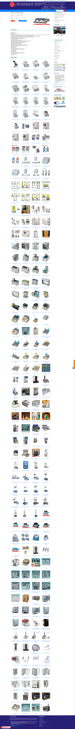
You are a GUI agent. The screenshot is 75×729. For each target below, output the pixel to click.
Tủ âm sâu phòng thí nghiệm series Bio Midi (35, 673)
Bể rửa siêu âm (46, 235)
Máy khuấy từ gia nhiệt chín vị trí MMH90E (46, 344)
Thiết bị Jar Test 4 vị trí (25, 295)
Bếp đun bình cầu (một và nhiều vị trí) (15, 186)
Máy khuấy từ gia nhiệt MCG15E (25, 356)
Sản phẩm (19, 10)
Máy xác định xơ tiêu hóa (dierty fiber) (35, 429)
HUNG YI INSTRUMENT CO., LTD (58, 50)
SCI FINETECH (56, 58)
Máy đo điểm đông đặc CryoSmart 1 (15, 392)
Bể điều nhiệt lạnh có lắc (15, 271)
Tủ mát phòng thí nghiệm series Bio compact (25, 685)
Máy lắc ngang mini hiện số (35, 307)
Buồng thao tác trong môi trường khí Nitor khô (46, 526)
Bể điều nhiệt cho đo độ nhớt (46, 575)
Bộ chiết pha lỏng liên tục (35, 466)
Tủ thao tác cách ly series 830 (25, 539)
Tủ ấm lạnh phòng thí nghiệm (15, 697)
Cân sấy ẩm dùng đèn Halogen (15, 127)
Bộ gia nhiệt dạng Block (15, 332)
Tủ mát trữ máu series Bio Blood (46, 673)
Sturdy (55, 59)
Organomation (56, 56)
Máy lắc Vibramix (35, 320)
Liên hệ (51, 10)
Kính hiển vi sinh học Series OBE (15, 65)
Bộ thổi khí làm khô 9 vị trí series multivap (15, 502)
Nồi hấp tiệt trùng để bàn (15, 563)
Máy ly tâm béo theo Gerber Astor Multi (25, 405)
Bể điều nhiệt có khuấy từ (15, 599)
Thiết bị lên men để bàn (25, 429)
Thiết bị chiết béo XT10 (25, 441)
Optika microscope (57, 55)
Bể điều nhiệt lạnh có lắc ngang (15, 587)
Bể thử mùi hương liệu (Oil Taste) (46, 320)
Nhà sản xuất (24, 10)
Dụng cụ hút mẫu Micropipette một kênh (46, 660)
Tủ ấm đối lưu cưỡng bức (35, 127)
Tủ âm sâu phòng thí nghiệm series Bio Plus (25, 673)
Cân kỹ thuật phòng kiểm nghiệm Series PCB (25, 89)
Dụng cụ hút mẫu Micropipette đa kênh (35, 660)
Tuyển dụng (47, 10)
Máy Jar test (25, 551)
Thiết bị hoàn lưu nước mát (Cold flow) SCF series (35, 587)
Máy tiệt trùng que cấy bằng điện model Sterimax (35, 624)
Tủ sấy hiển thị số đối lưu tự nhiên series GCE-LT (15, 624)
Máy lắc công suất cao (15, 150)
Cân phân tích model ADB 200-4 (35, 114)
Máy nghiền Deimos (25, 392)
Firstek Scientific (56, 47)
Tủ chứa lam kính (25, 454)
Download (35, 10)
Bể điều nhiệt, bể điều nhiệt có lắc (15, 222)
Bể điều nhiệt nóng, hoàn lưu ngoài (35, 258)
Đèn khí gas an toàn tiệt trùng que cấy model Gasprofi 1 (25, 636)
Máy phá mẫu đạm (15, 380)
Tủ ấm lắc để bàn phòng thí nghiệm (15, 235)
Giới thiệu (15, 10)
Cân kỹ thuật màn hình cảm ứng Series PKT (35, 65)
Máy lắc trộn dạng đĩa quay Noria (46, 295)
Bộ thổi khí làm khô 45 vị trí (35, 502)
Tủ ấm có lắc (35, 708)
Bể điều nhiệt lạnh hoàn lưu (46, 210)
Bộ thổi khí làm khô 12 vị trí (25, 514)
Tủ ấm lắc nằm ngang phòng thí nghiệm (25, 235)
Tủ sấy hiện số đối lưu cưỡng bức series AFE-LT (35, 611)
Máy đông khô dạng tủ (25, 575)
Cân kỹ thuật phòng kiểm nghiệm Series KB (15, 89)
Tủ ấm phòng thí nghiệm (46, 247)
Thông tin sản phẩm (18, 18)
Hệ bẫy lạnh (25, 332)
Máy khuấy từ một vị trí (35, 198)
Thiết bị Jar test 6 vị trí (46, 283)
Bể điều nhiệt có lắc (25, 271)
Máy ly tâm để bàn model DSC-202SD (15, 173)
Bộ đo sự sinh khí (46, 429)
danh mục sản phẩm (57, 12)
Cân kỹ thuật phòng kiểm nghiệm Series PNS (25, 77)
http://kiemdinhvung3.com (58, 9)
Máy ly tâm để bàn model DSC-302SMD (25, 161)
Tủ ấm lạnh (25, 247)
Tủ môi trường (46, 563)
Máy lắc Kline (25, 320)
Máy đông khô (35, 575)
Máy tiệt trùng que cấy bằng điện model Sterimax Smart (46, 624)
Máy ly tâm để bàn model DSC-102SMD (25, 173)
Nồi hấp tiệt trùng (35, 332)
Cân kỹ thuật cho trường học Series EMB (35, 89)
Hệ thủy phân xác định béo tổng (15, 441)
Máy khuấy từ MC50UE (25, 369)
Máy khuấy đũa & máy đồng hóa (35, 186)
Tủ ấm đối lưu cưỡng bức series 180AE (35, 454)
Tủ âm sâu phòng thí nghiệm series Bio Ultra (15, 673)
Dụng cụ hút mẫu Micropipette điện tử (25, 660)
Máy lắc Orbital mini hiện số (15, 320)
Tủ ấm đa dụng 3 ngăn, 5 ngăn (15, 575)
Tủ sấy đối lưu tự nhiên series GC (25, 611)
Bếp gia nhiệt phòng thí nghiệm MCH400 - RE (25, 344)
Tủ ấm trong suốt (35, 247)
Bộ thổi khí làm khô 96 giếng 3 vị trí (15, 477)
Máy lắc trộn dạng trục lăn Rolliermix (15, 307)
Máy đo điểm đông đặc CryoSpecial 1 (46, 380)
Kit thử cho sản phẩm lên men (25, 417)
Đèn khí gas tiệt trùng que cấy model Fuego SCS (35, 636)
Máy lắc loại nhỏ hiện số (25, 150)
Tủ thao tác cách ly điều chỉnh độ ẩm (46, 514)
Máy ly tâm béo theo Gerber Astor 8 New (35, 405)
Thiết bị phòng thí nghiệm (18, 12)
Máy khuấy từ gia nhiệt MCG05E (35, 356)
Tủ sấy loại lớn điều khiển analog (35, 599)
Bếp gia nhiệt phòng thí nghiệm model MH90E (46, 332)
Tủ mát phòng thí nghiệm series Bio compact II (15, 685)
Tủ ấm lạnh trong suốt (15, 247)
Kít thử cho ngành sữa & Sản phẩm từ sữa (46, 405)
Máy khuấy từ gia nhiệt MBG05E (46, 356)
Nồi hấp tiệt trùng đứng (35, 235)
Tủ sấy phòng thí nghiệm (35, 210)
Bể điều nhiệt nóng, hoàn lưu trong (15, 283)
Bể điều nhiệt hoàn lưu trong (46, 138)
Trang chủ (11, 10)
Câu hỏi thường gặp (41, 10)
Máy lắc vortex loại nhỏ (15, 161)
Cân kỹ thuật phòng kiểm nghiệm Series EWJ (35, 77)
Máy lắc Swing (25, 307)
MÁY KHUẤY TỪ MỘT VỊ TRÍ (25, 186)
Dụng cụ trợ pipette (15, 660)
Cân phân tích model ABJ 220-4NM (25, 114)
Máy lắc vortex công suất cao (46, 150)
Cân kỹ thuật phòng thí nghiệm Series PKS (46, 77)
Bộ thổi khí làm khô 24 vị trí (15, 514)
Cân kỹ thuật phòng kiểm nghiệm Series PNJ (15, 77)
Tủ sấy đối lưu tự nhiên (25, 138)
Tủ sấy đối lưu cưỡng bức (46, 127)
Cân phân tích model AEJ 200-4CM (46, 101)
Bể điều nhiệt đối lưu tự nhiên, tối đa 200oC (25, 283)
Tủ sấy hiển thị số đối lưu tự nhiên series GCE (46, 611)
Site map (54, 10)
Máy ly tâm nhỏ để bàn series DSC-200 (46, 173)
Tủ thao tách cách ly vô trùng (15, 526)
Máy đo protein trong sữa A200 (46, 392)
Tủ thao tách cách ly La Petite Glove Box (15, 551)
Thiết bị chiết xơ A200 (35, 441)
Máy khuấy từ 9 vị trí (35, 369)
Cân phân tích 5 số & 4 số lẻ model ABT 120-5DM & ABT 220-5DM (15, 102)
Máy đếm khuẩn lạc (15, 708)
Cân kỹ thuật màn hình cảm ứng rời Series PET (25, 65)
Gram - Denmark (56, 49)
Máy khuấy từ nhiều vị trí (46, 198)
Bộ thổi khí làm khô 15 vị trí (46, 477)
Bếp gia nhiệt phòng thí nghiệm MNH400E (35, 344)
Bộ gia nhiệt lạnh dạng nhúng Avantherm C (15, 258)
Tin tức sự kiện (57, 24)
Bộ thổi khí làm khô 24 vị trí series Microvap (35, 477)
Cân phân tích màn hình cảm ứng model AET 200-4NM (46, 89)
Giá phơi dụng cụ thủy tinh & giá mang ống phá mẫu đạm (25, 210)
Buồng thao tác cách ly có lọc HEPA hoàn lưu (15, 539)
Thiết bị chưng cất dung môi (46, 454)
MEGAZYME (56, 53)
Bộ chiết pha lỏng (46, 466)
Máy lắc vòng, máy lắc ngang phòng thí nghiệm (25, 222)
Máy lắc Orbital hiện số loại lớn (46, 307)
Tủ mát (35, 563)
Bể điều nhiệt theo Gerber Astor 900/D (15, 405)
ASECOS (55, 43)
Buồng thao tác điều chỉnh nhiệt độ (35, 526)
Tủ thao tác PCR (35, 539)
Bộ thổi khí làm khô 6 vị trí (35, 514)
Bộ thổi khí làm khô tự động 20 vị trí (25, 502)
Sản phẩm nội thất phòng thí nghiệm (59, 14)
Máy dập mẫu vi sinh (25, 697)
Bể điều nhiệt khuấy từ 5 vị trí (46, 258)
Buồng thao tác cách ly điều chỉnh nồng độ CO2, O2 (25, 526)
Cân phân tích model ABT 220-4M (35, 101)
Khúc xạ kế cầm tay (46, 551)
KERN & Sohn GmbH (57, 52)
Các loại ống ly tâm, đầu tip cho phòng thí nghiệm (35, 648)
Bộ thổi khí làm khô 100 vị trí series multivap (15, 490)
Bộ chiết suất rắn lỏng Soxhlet (25, 466)
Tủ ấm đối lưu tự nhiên (15, 138)
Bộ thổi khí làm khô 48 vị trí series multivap (35, 490)
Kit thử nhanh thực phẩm (46, 417)
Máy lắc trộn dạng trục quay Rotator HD (35, 295)
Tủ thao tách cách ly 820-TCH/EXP (46, 539)
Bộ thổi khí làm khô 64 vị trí (25, 490)
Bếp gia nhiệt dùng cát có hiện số (25, 563)
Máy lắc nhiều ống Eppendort (25, 708)
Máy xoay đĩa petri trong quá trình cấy (25, 624)
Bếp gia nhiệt (25, 198)
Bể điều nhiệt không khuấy (35, 138)
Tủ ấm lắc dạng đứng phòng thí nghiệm (46, 222)
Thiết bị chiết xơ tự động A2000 (15, 454)
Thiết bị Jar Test (15, 295)
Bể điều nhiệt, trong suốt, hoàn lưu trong (46, 271)
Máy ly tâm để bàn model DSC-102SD (35, 173)
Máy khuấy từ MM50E (15, 369)
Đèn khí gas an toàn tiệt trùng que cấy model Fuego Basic (46, 636)
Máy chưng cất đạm (25, 380)
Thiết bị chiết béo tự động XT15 (46, 441)
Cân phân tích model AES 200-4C (15, 114)
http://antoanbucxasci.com (46, 9)
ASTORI (55, 44)
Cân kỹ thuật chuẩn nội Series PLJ (46, 65)
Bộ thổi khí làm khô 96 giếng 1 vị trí (25, 477)
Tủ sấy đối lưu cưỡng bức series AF (15, 611)
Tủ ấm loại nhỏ (25, 127)
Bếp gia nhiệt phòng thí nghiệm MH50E (15, 344)
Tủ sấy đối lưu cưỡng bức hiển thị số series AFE (46, 599)
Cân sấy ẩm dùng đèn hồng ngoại (46, 114)
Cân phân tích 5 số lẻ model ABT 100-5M (25, 101)
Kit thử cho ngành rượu (15, 417)
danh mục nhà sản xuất (58, 40)
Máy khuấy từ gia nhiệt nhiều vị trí (46, 186)
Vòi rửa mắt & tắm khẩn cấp (46, 369)
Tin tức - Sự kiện (41, 721)
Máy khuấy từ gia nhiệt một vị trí (15, 198)
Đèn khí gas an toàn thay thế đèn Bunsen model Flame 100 (15, 636)
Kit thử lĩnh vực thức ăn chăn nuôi (35, 417)
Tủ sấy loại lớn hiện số (25, 599)
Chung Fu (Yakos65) (57, 46)
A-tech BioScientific (57, 41)
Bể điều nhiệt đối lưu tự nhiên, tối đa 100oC (35, 283)
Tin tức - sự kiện (30, 10)
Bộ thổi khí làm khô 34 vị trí (46, 502)
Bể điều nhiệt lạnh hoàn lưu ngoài (25, 258)
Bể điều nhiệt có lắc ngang (25, 587)
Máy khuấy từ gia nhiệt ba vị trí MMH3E (15, 356)
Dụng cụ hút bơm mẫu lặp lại (46, 648)
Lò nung (35, 380)
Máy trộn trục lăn (35, 150)
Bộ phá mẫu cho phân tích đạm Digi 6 (35, 392)
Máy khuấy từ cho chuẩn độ (15, 210)
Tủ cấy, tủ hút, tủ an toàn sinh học (59, 20)
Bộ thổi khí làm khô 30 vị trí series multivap (46, 490)
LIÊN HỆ (13, 20)
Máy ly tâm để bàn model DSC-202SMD (46, 161)
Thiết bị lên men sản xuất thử (15, 429)
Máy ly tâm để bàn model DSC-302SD (35, 161)
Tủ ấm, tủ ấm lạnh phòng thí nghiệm (35, 222)
